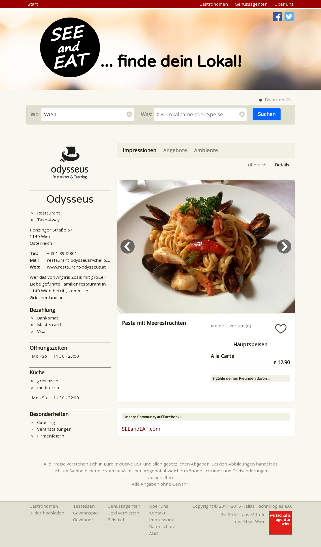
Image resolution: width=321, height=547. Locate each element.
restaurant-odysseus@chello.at (79, 260)
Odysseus (70, 199)
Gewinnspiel (86, 513)
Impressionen (139, 150)
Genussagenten (251, 4)
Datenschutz (162, 526)
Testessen (84, 506)
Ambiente (206, 150)
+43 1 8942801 (62, 253)
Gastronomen (213, 4)
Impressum (161, 519)
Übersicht (258, 165)
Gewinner (83, 519)
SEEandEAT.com (141, 428)
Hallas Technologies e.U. (267, 506)
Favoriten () (278, 99)
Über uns (284, 4)
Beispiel (115, 519)
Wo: (35, 114)
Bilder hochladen (46, 513)
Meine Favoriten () (231, 326)
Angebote (175, 150)
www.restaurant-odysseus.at (76, 267)
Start (33, 4)
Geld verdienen (123, 513)
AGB (153, 533)
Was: (146, 114)
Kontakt (157, 513)
